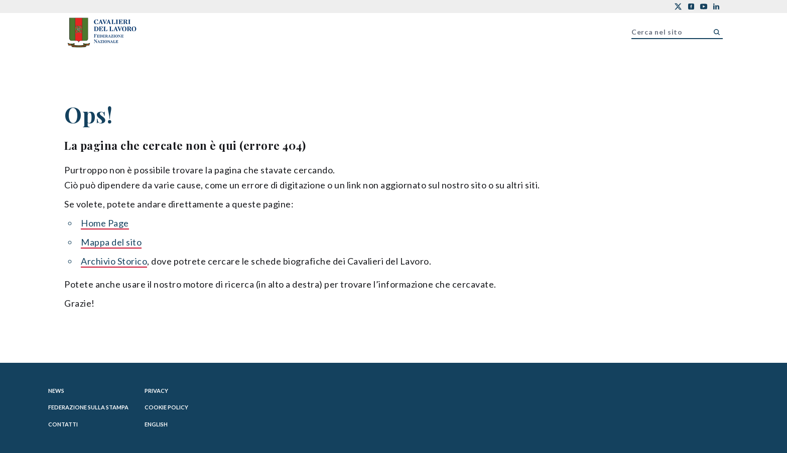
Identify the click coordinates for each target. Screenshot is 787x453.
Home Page (105, 223)
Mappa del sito (111, 242)
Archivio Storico (114, 261)
